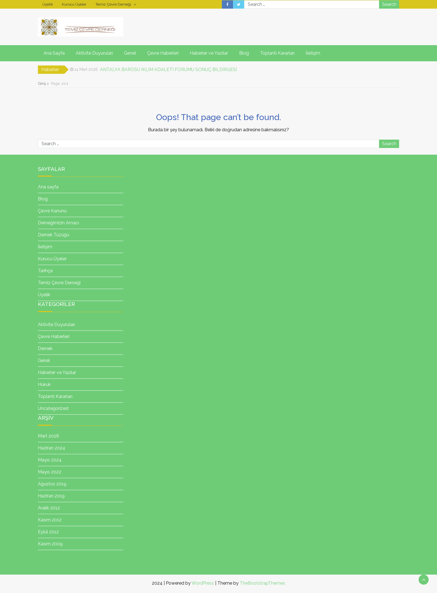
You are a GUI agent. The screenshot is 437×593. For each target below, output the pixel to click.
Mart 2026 (48, 436)
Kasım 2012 (50, 519)
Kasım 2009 (50, 543)
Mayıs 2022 (49, 472)
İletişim (313, 53)
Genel (130, 53)
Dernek (45, 348)
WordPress (202, 583)
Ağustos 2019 (52, 484)
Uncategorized (53, 408)
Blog (244, 53)
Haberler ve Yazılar (209, 53)
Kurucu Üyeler (74, 4)
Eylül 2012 (48, 531)
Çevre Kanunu (52, 210)
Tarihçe (45, 270)
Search (389, 4)
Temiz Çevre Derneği (113, 4)
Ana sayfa (48, 186)
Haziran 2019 (51, 496)
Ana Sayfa (54, 53)
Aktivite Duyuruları (94, 53)
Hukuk (44, 384)
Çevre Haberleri (163, 53)
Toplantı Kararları (277, 53)
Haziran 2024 (51, 448)
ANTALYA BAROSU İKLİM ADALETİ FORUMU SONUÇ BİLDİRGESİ (168, 69)
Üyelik (47, 4)
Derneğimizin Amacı (58, 222)
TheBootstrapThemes (262, 583)
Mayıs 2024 (50, 460)
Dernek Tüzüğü (53, 234)
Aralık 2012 (49, 508)
